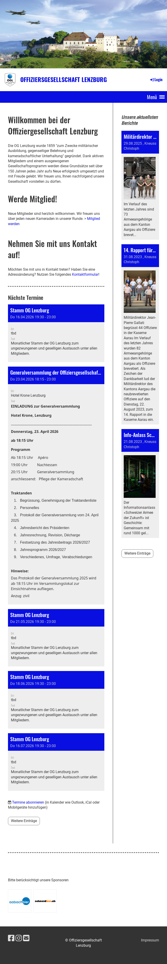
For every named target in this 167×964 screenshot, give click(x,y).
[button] (56, 333)
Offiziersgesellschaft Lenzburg (63, 79)
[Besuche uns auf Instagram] (18, 938)
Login (155, 79)
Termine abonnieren (28, 802)
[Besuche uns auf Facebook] (11, 938)
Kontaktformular (85, 274)
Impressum (150, 940)
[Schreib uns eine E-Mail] (26, 938)
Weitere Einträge (24, 821)
